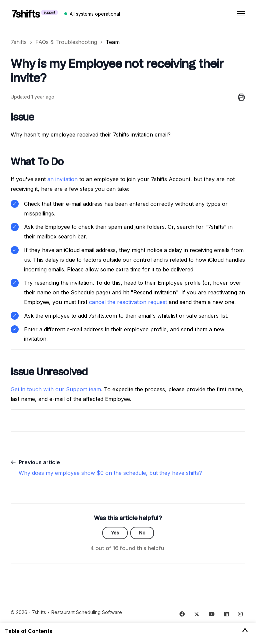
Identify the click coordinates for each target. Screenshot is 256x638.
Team (113, 42)
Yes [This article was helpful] (115, 532)
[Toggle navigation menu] (241, 13)
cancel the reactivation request (128, 302)
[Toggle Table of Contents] (245, 631)
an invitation (62, 179)
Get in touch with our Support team (56, 389)
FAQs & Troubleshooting (66, 42)
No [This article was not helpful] (142, 532)
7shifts (19, 42)
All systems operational (95, 14)
